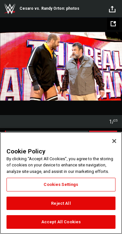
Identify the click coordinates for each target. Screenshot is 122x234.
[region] (61, 183)
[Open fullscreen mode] (113, 24)
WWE (10, 9)
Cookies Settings (61, 184)
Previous (5, 66)
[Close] (114, 141)
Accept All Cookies (61, 221)
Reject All (61, 203)
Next (116, 66)
